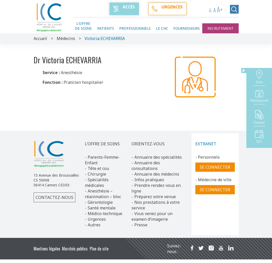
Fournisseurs (186, 28)
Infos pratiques (149, 180)
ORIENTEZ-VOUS (148, 144)
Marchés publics (75, 249)
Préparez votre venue (155, 196)
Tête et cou (98, 168)
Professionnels (135, 28)
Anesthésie (71, 72)
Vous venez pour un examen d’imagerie (152, 216)
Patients (105, 28)
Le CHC (162, 28)
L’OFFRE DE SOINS (102, 144)
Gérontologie (100, 202)
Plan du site (99, 249)
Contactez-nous (54, 197)
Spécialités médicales (97, 182)
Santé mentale (102, 208)
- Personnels (207, 157)
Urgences (97, 219)
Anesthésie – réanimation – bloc (103, 193)
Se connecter (215, 167)
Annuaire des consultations (146, 165)
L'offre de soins (83, 26)
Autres (94, 225)
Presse (140, 225)
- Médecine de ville (213, 180)
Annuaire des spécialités (158, 157)
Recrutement (220, 28)
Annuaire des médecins (156, 174)
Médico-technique (105, 213)
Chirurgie (97, 174)
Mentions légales (47, 249)
